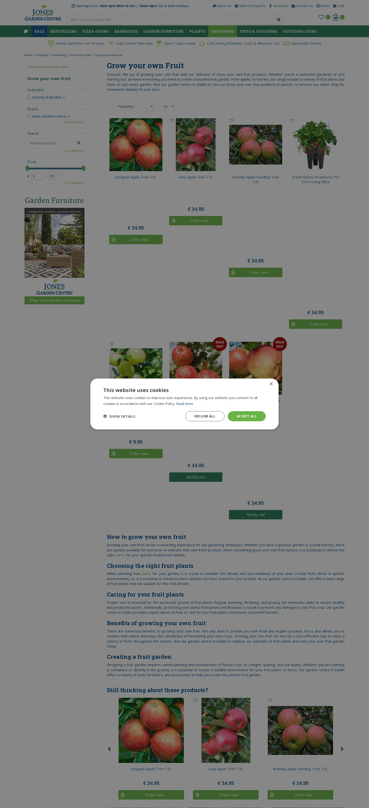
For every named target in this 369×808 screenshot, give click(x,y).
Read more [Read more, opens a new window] (185, 403)
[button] (119, 416)
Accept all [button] (246, 416)
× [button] (271, 384)
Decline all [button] (203, 416)
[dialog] (184, 404)
